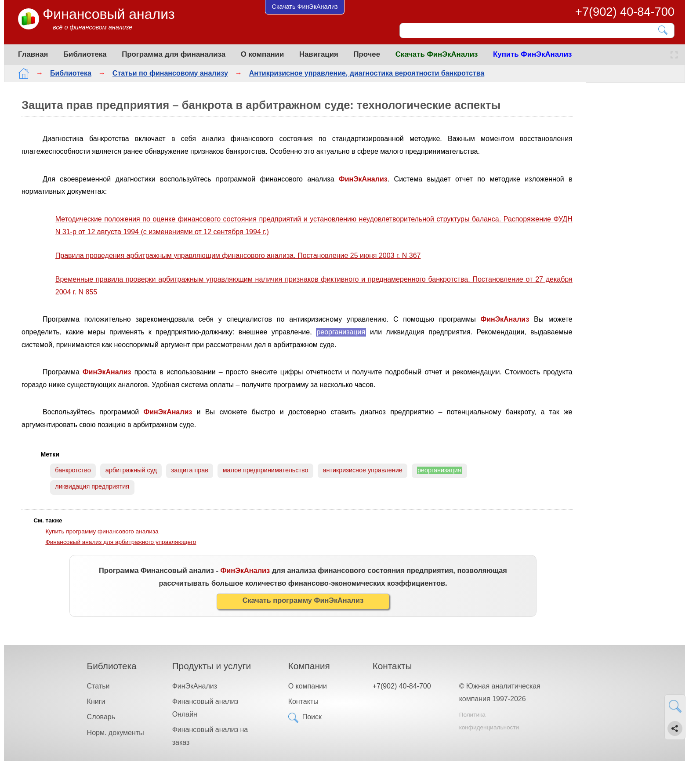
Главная (33, 54)
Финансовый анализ (109, 14)
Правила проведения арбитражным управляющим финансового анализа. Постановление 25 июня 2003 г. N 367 (238, 255)
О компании (262, 54)
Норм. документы (115, 732)
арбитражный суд (131, 470)
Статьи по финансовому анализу (170, 73)
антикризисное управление (362, 470)
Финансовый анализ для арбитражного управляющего (120, 542)
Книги (96, 701)
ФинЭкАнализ (194, 686)
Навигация (318, 54)
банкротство (73, 470)
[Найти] (663, 30)
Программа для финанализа (173, 54)
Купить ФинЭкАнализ (532, 54)
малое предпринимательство (265, 470)
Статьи (98, 686)
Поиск (312, 717)
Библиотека (84, 54)
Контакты (303, 701)
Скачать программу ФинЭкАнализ (303, 600)
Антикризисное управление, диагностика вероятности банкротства (366, 73)
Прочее (366, 54)
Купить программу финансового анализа (101, 531)
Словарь (101, 717)
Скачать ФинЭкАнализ (436, 54)
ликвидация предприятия (92, 486)
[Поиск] (530, 30)
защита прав (189, 470)
